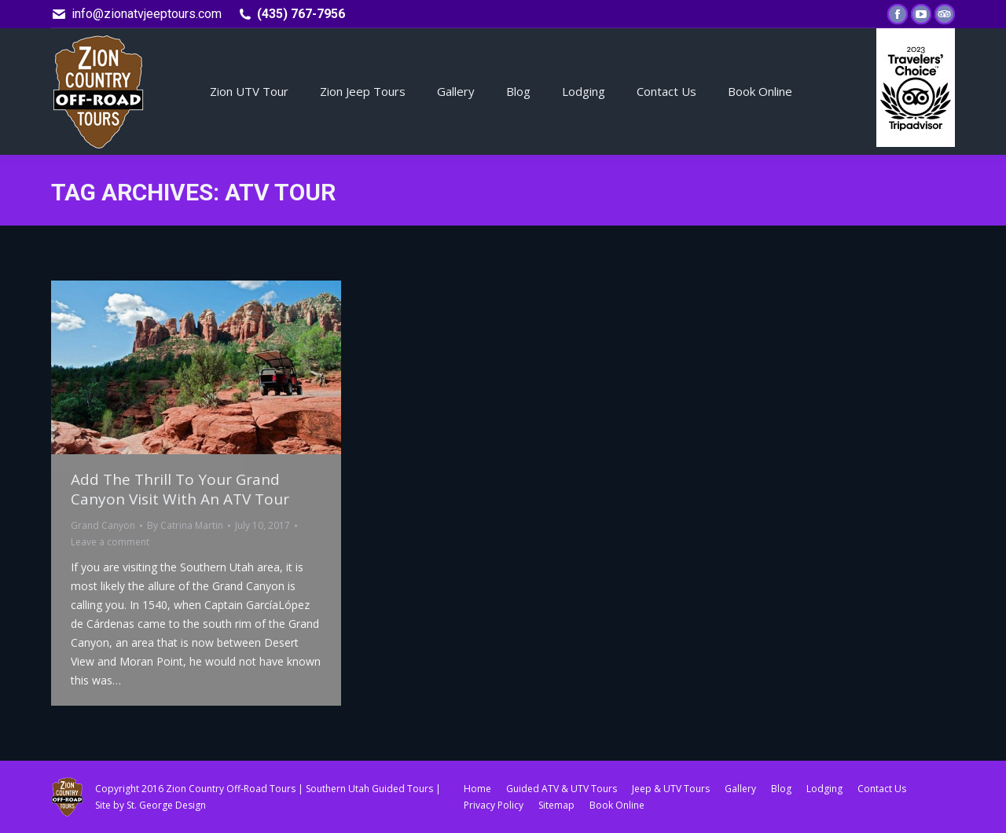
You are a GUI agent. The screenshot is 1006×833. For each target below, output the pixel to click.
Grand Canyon (103, 525)
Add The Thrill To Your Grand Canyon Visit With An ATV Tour (180, 489)
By (185, 525)
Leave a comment (110, 542)
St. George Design (166, 805)
